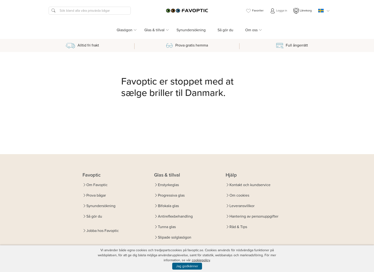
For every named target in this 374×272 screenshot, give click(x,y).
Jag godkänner (187, 266)
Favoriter (254, 11)
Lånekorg (302, 11)
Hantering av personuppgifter (253, 216)
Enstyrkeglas (168, 185)
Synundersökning (191, 30)
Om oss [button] (251, 30)
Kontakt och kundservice (249, 185)
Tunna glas (167, 227)
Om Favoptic (97, 185)
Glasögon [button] (124, 30)
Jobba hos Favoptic (102, 230)
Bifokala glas (168, 206)
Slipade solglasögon (174, 237)
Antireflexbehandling (175, 216)
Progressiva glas (171, 195)
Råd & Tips (238, 227)
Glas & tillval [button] (154, 30)
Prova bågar (96, 195)
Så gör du (225, 30)
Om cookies (239, 195)
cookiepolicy (201, 260)
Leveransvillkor (242, 206)
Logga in (278, 11)
